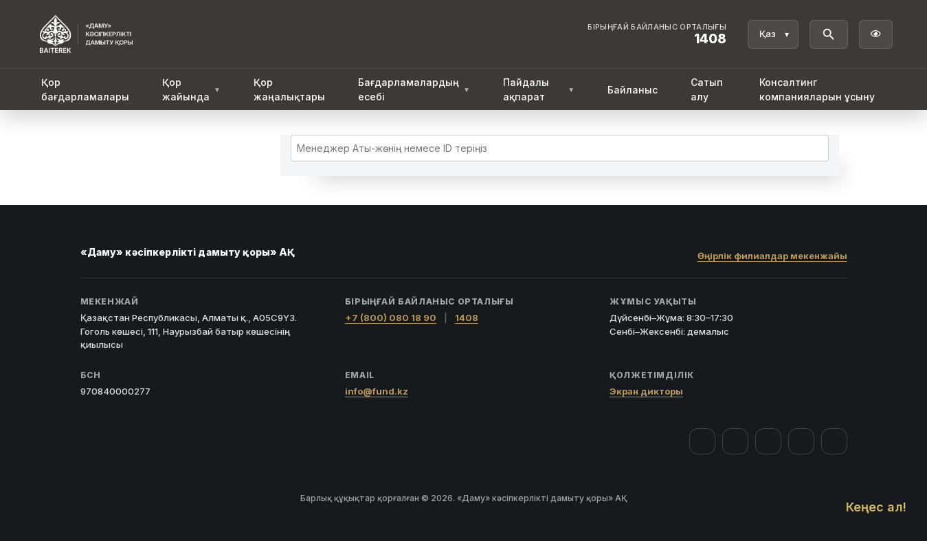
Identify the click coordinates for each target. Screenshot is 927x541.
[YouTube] (768, 441)
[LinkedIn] (834, 441)
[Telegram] (801, 441)
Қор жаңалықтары (289, 89)
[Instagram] (735, 441)
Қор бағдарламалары (85, 89)
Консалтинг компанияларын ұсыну (817, 89)
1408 (466, 317)
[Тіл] (773, 34)
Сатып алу (707, 89)
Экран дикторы (646, 391)
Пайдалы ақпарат (538, 89)
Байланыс (632, 90)
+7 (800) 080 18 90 (390, 317)
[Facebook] (702, 441)
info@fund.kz (376, 391)
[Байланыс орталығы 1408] (657, 34)
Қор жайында (191, 89)
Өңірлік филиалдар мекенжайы (772, 255)
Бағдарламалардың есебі (414, 89)
